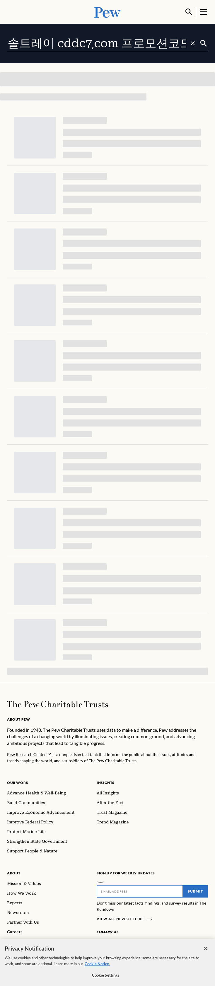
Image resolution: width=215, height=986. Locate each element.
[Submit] (203, 42)
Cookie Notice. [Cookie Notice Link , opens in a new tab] (97, 966)
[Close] (205, 951)
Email (101, 881)
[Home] (57, 703)
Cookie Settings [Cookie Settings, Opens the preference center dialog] (106, 978)
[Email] (140, 891)
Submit (195, 890)
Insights (106, 782)
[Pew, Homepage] (107, 12)
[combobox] (103, 42)
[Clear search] (192, 42)
